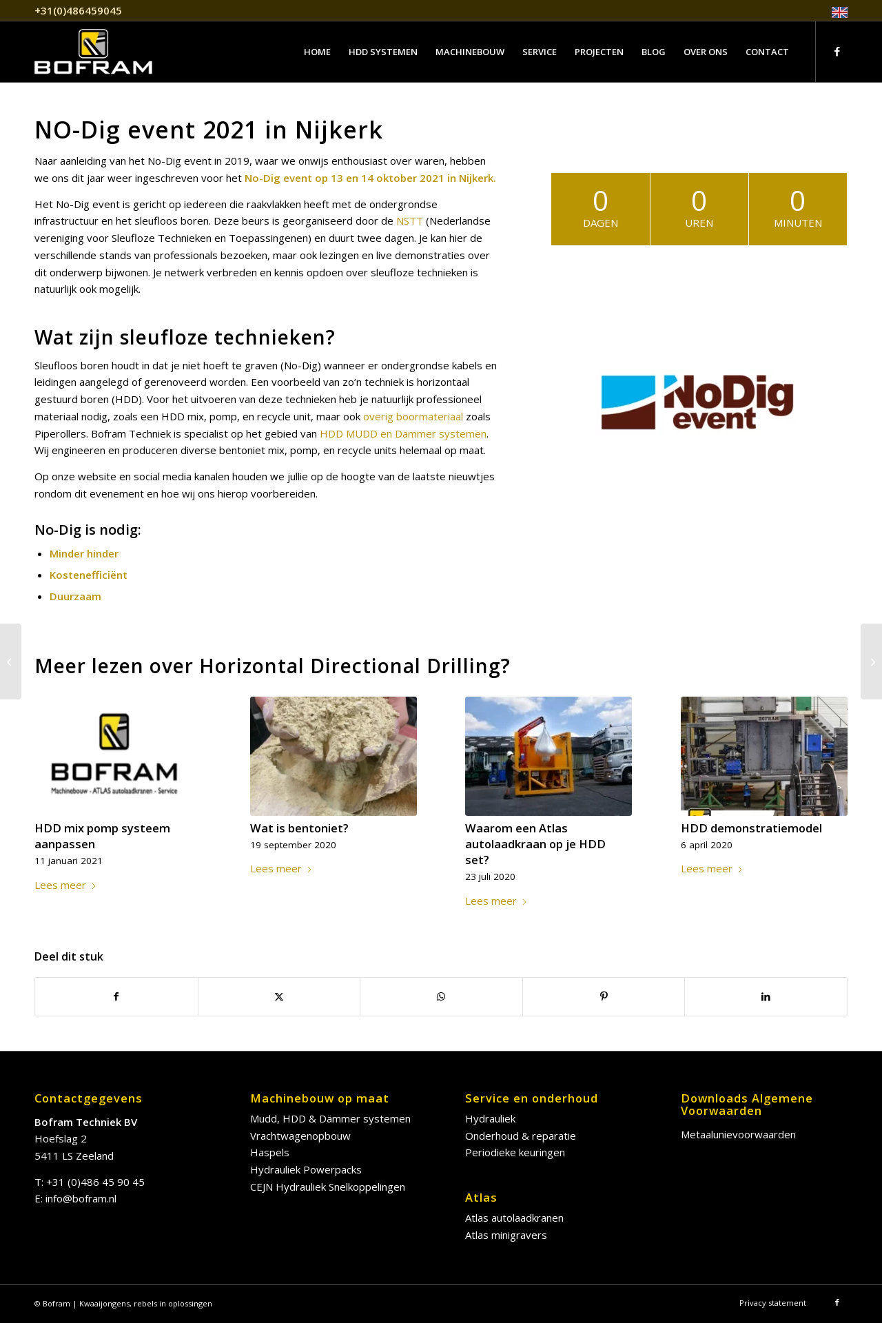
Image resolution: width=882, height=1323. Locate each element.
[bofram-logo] (93, 51)
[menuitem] (836, 13)
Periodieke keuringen (515, 1152)
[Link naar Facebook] (837, 51)
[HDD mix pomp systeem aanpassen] (871, 661)
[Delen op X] (279, 997)
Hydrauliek (490, 1118)
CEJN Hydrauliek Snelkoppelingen (327, 1186)
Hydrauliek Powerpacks (306, 1169)
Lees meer (65, 885)
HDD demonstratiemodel (751, 828)
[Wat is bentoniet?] (10, 661)
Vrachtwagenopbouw (300, 1135)
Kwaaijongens (104, 1303)
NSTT (409, 220)
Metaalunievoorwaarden (738, 1134)
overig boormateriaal (413, 416)
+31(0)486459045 (78, 10)
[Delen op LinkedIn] (766, 997)
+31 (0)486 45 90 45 (95, 1182)
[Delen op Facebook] (116, 997)
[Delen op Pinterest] (604, 997)
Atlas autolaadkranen (514, 1217)
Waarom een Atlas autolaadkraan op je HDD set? (535, 844)
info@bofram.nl (80, 1198)
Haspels (269, 1152)
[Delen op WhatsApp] (441, 997)
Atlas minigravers (506, 1235)
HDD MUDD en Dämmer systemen (403, 433)
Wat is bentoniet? (299, 828)
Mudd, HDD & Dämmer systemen (330, 1118)
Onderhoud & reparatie (520, 1135)
